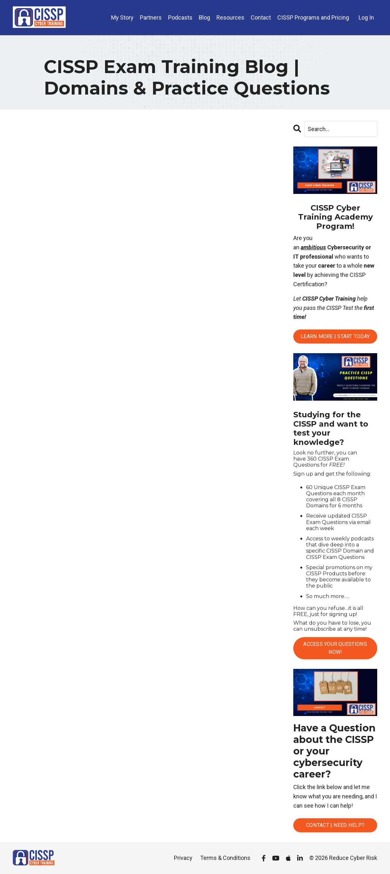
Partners (151, 17)
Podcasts (180, 17)
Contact (261, 17)
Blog (204, 17)
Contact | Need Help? (335, 825)
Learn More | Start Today (335, 336)
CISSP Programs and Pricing (313, 17)
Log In (366, 17)
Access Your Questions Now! (335, 648)
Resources (230, 17)
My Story (122, 17)
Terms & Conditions (225, 857)
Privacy (183, 857)
